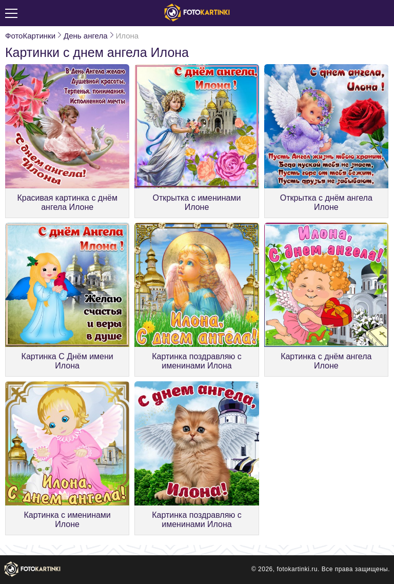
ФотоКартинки (30, 35)
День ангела (85, 35)
